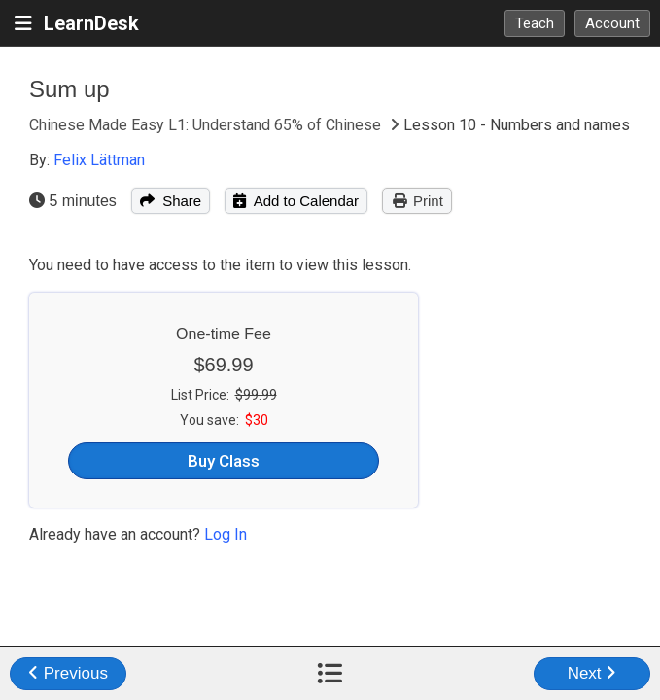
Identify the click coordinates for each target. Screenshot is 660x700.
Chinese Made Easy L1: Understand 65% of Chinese (207, 125)
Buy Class (224, 461)
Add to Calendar (296, 200)
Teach (534, 23)
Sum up (69, 89)
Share (170, 200)
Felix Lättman (99, 160)
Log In (225, 534)
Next (592, 673)
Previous (68, 673)
